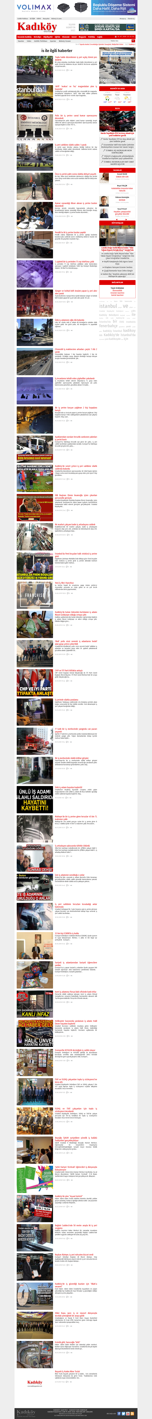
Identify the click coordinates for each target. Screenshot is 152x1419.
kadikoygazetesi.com (56, 1412)
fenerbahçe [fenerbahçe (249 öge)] (108, 326)
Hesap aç (123, 19)
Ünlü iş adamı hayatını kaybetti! (68, 787)
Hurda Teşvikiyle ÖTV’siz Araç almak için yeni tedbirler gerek (117, 133)
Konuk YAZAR (122, 174)
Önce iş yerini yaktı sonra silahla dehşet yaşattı (75, 174)
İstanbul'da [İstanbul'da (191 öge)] (128, 335)
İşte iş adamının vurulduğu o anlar (69, 875)
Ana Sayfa (61, 1414)
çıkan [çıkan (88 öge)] (131, 307)
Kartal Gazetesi (117, 295)
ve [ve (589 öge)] (125, 305)
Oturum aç (131, 19)
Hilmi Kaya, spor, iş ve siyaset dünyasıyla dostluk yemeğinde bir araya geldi (76, 1314)
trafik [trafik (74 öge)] (112, 318)
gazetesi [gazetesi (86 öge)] (122, 327)
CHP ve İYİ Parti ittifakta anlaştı (69, 670)
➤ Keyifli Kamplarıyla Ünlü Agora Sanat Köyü (117, 262)
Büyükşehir (48, 37)
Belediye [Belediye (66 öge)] (127, 311)
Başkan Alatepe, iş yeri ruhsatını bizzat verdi (74, 1254)
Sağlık (99, 37)
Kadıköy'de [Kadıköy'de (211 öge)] (111, 335)
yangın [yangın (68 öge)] (134, 318)
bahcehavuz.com (82, 1415)
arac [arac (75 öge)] (122, 339)
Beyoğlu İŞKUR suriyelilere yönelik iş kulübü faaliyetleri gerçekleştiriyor (76, 1139)
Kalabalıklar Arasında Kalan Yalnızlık (122, 189)
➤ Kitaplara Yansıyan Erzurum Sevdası (117, 267)
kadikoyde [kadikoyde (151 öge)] (115, 339)
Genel (74, 37)
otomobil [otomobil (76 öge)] (101, 339)
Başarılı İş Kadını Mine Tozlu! (67, 1371)
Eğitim (57, 37)
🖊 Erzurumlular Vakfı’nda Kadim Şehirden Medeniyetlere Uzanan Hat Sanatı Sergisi (117, 146)
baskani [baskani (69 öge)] (128, 315)
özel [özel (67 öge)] (135, 307)
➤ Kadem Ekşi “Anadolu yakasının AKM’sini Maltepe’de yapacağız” (117, 275)
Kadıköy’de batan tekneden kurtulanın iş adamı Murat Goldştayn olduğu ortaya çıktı (76, 613)
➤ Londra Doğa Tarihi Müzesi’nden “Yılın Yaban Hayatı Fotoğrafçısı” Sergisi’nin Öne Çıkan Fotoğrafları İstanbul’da (117, 255)
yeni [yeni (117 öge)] (107, 339)
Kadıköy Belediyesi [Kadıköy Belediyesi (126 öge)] (109, 315)
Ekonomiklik (117, 290)
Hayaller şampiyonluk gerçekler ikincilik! (122, 213)
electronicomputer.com (61, 1415)
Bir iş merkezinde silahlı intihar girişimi (71, 758)
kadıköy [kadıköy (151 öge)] (107, 331)
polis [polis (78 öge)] (100, 331)
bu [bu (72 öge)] (111, 301)
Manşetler (46, 19)
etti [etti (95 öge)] (107, 318)
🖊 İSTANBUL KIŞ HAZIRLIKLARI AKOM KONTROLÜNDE (117, 151)
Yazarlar (21, 41)
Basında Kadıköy (25, 37)
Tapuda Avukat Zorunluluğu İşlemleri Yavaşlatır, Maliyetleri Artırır (107, 44)
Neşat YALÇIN (122, 186)
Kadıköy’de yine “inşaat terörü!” (69, 1196)
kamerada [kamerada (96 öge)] (128, 301)
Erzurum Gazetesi (117, 293)
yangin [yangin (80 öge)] (120, 307)
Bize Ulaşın (79, 1414)
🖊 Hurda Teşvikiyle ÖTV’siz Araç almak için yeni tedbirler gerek (117, 140)
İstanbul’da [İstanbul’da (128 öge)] (105, 321)
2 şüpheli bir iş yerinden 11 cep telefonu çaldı (74, 261)
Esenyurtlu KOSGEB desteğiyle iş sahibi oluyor (75, 1050)
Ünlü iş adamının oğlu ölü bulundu (69, 320)
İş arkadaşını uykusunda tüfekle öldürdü (72, 845)
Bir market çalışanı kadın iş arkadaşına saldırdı (75, 524)
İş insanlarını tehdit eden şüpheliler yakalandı (75, 378)
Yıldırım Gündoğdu (122, 197)
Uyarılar (53, 41)
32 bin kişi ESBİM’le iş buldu (67, 933)
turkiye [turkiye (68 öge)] (128, 318)
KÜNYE (39, 19)
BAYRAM (122, 200)
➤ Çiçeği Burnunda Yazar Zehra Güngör (117, 271)
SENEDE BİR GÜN (122, 177)
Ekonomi (65, 37)
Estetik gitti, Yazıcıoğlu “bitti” (67, 1342)
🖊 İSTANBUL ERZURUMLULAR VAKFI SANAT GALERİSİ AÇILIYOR (117, 163)
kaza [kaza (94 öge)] (115, 301)
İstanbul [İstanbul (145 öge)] (117, 331)
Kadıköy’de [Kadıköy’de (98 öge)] (120, 318)
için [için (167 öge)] (126, 339)
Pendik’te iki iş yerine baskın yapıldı (70, 232)
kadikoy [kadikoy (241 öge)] (129, 330)
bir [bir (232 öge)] (115, 321)
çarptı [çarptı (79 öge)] (134, 327)
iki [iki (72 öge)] (135, 301)
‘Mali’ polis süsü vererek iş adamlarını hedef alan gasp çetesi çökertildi (76, 642)
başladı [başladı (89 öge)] (122, 315)
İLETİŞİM (32, 19)
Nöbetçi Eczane (56, 19)
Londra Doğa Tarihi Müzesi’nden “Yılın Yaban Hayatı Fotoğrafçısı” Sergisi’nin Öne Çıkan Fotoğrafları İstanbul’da (117, 249)
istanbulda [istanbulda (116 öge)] (131, 322)
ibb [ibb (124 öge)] (100, 335)
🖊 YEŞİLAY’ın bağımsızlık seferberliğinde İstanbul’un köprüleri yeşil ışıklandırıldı (117, 157)
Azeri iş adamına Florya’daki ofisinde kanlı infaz (75, 991)
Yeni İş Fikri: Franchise (64, 583)
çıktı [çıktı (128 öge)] (133, 310)
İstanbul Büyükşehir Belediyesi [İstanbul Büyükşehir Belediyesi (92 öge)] (111, 311)
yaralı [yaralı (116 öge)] (128, 326)
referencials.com (72, 1415)
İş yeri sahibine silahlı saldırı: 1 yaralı (70, 144)
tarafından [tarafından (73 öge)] (102, 301)
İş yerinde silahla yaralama (66, 699)
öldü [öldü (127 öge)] (121, 321)
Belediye (37, 37)
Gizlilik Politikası (22, 19)
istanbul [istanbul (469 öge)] (108, 306)
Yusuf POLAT (122, 209)
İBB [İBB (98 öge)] (121, 301)
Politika (91, 37)
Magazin (82, 37)
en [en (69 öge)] (107, 301)
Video (29, 41)
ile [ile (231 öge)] (134, 314)
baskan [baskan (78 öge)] (101, 318)
